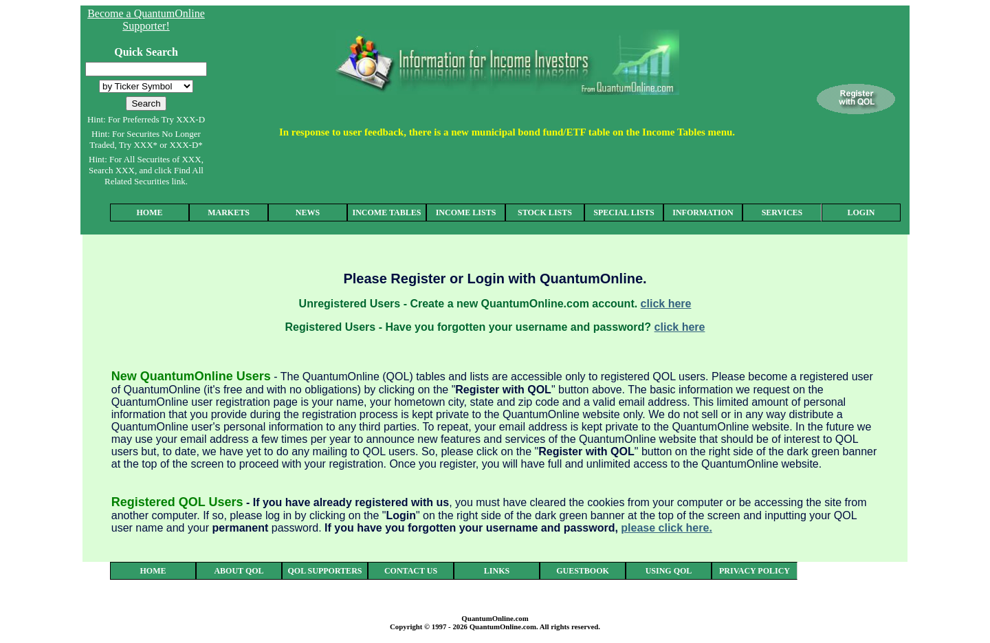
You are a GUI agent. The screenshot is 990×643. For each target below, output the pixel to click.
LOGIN (860, 212)
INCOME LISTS (466, 212)
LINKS (496, 571)
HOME (150, 212)
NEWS (308, 212)
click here (666, 303)
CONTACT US (410, 571)
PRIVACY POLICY (754, 571)
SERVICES (782, 212)
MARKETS (229, 212)
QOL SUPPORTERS (325, 571)
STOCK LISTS (545, 212)
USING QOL (669, 571)
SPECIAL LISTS (623, 212)
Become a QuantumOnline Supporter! (146, 20)
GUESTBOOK (582, 571)
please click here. (666, 528)
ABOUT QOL (238, 571)
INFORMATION (702, 212)
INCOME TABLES (387, 212)
